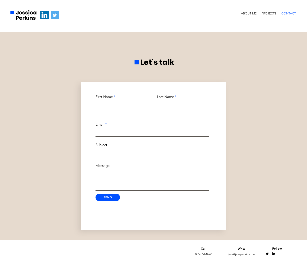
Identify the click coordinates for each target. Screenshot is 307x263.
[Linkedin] (274, 254)
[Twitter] (55, 15)
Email (100, 124)
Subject (101, 145)
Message (103, 166)
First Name (104, 97)
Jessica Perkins (26, 15)
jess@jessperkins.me (241, 254)
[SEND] (108, 197)
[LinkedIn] (44, 15)
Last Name (165, 97)
